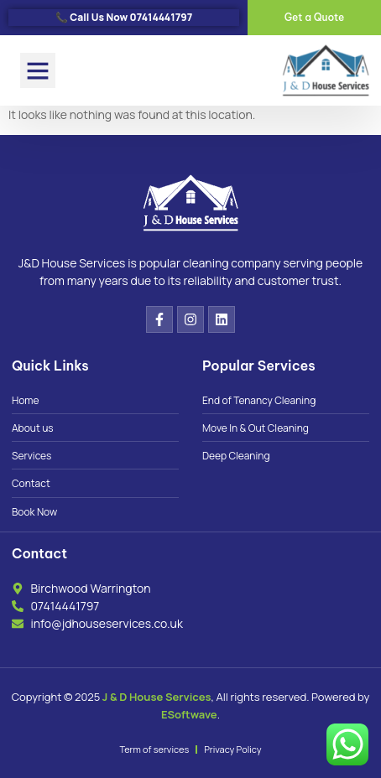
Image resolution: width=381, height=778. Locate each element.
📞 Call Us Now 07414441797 (123, 17)
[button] (37, 70)
